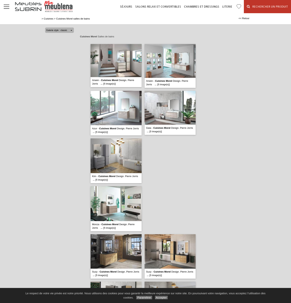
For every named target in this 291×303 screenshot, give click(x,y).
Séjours (126, 6)
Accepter (161, 297)
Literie (227, 6)
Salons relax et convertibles (158, 6)
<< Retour (243, 18)
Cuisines (48, 18)
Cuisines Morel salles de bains (73, 18)
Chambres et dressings (201, 6)
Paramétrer (144, 297)
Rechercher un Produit (267, 6)
